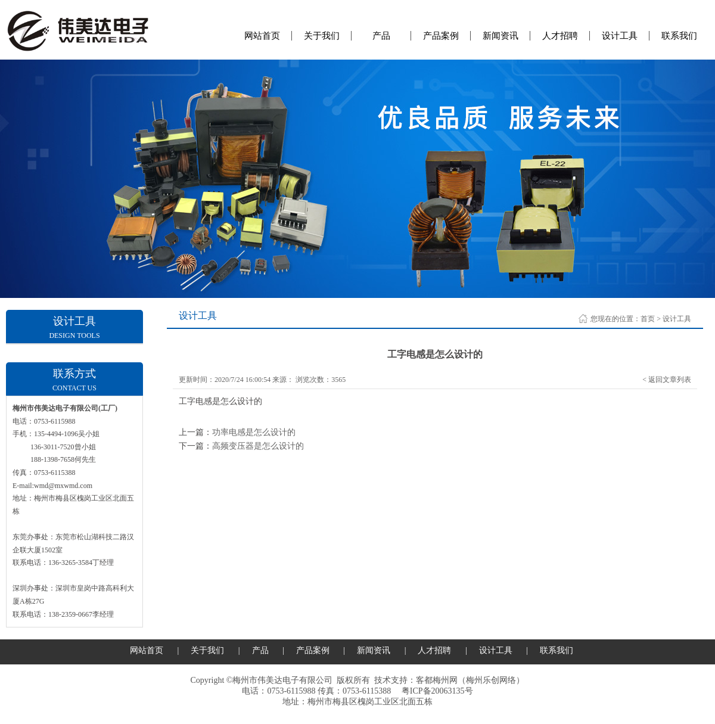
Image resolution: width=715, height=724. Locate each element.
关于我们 (322, 36)
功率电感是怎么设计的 (254, 432)
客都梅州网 (437, 680)
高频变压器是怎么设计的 (258, 446)
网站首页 (262, 36)
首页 (648, 319)
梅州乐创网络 (491, 680)
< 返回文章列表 (666, 379)
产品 (381, 36)
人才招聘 (560, 36)
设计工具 (620, 36)
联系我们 (679, 36)
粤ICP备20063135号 (437, 690)
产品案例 (441, 36)
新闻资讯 (500, 36)
